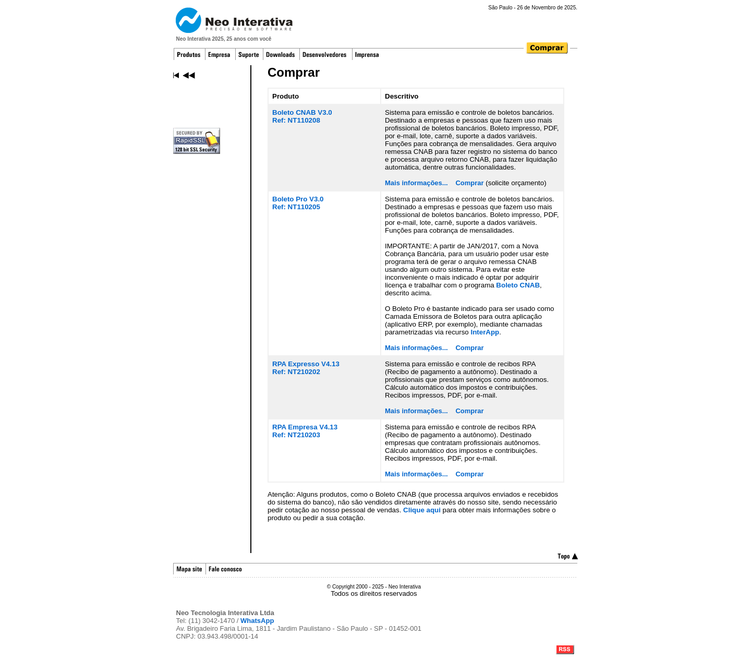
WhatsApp (257, 621)
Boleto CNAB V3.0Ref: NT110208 (302, 116)
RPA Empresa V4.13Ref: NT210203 (304, 431)
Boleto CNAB (518, 285)
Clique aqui (422, 510)
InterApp (484, 332)
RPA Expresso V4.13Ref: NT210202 (306, 368)
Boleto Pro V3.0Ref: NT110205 (298, 203)
